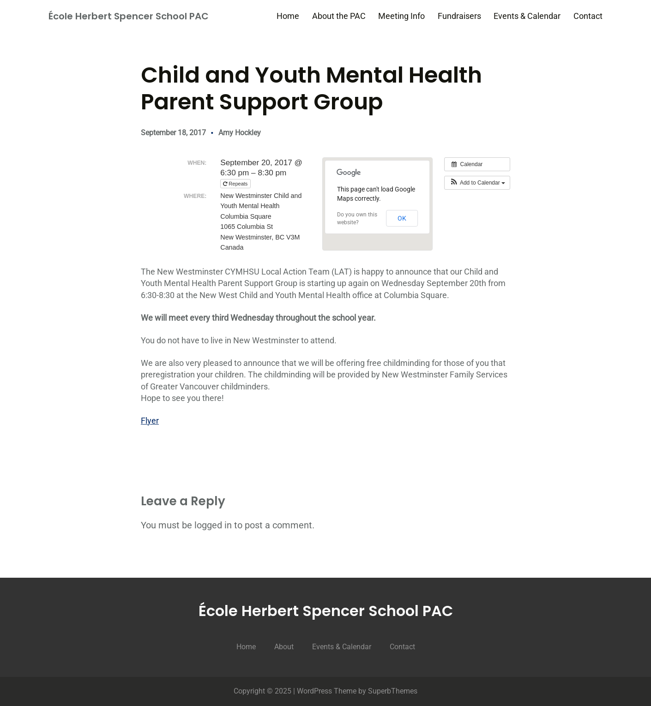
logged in (213, 525)
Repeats (236, 183)
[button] (477, 182)
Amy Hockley (239, 132)
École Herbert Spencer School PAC (128, 16)
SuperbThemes (392, 691)
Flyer (150, 420)
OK (402, 218)
